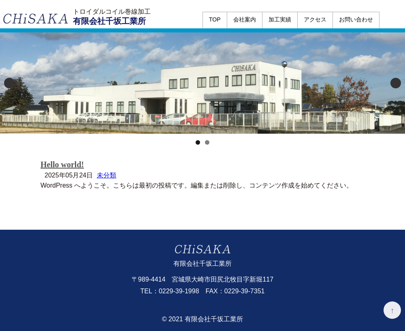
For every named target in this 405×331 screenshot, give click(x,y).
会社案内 (244, 19)
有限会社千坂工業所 (109, 21)
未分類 (106, 175)
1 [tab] (198, 142)
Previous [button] (9, 83)
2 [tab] (207, 142)
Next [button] (395, 83)
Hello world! (62, 164)
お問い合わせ (356, 19)
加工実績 (280, 19)
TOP (215, 19)
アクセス (315, 19)
